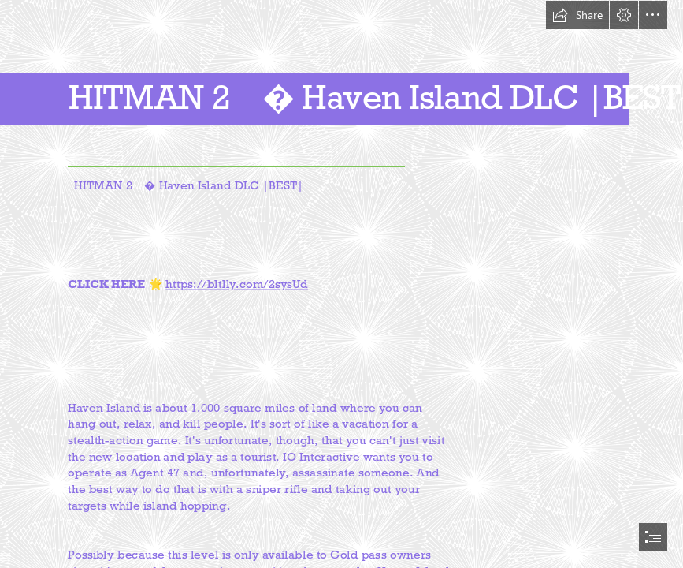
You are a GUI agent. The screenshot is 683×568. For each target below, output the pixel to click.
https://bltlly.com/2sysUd (236, 283)
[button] (577, 15)
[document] (341, 284)
